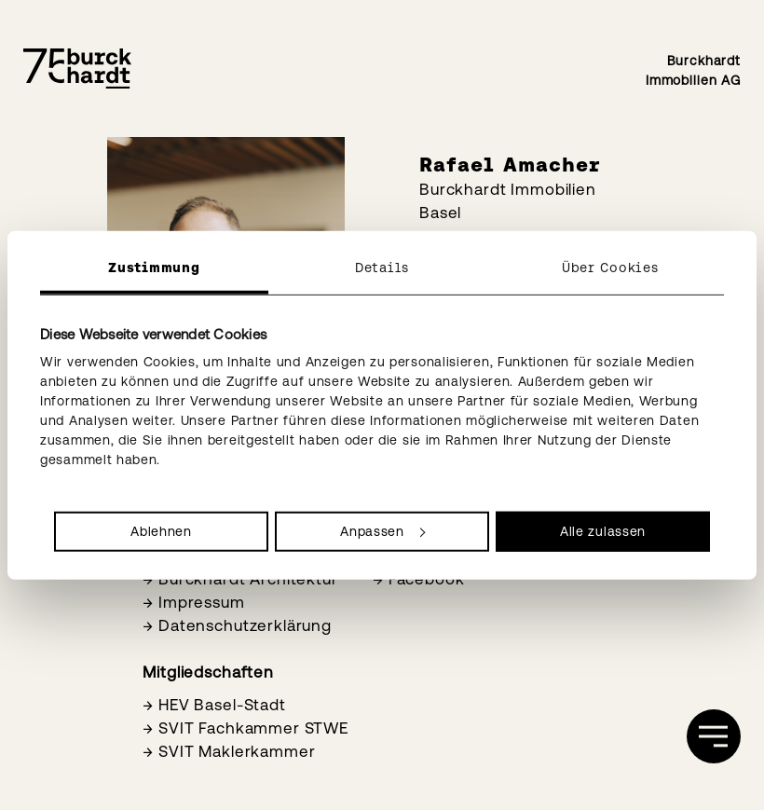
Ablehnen (161, 531)
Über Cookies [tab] (610, 266)
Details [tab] (382, 266)
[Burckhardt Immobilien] (77, 68)
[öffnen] (714, 736)
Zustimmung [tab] (153, 266)
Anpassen (382, 531)
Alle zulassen (603, 531)
